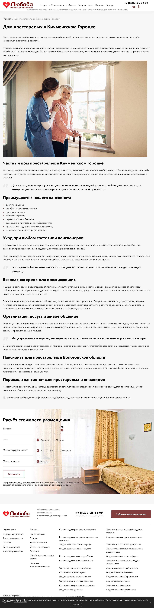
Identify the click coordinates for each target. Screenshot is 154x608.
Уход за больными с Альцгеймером (75, 568)
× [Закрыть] (151, 603)
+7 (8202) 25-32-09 (136, 3)
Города (109, 5)
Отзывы (73, 5)
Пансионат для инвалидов (118, 585)
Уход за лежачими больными (119, 572)
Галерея (82, 5)
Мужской (60, 440)
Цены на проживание (40, 547)
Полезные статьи (37, 534)
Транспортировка (11, 547)
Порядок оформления (13, 534)
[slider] (62, 430)
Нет (51, 450)
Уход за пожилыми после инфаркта (122, 556)
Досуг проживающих (13, 538)
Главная (7, 19)
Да (42, 450)
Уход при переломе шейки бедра (122, 568)
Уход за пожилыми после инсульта (75, 549)
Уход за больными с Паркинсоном (122, 576)
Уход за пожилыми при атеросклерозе (124, 537)
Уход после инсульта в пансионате (75, 576)
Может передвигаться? (15, 450)
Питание (7, 542)
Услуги (44, 5)
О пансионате (58, 5)
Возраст (7, 428)
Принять (76, 605)
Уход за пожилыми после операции (75, 544)
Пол (5, 439)
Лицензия (34, 551)
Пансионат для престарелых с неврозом (77, 529)
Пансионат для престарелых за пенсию (77, 585)
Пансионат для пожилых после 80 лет (76, 560)
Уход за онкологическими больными (76, 581)
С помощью (65, 450)
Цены (91, 5)
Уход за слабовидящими (70, 589)
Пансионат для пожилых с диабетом (76, 556)
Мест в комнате (11, 461)
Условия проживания (13, 551)
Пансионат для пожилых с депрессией (123, 544)
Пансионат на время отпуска (72, 572)
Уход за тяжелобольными (118, 581)
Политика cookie (20, 602)
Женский (45, 440)
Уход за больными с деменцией (121, 589)
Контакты (99, 5)
